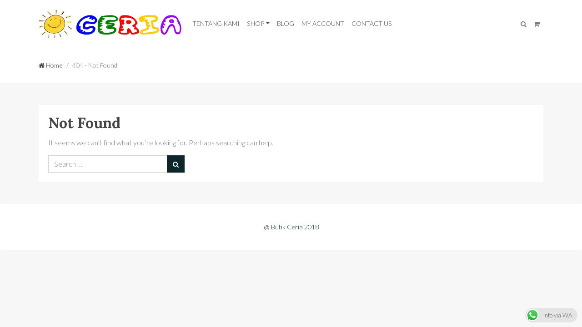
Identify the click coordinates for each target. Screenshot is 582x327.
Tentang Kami (216, 23)
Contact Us (371, 23)
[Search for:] (107, 164)
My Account (322, 23)
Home (51, 65)
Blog (285, 23)
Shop (255, 23)
